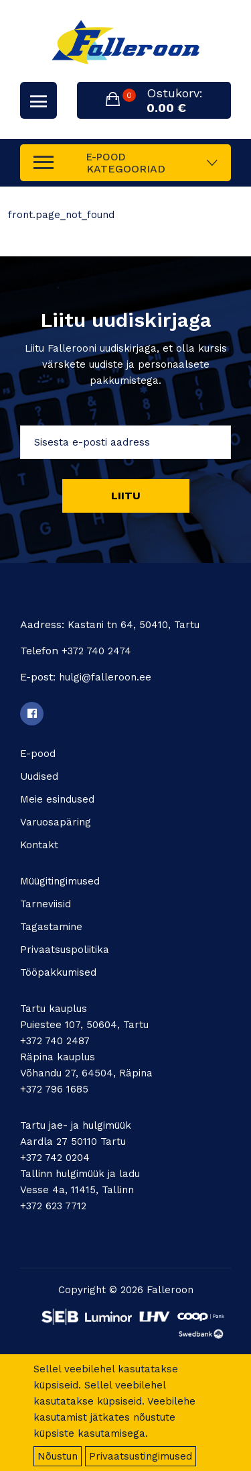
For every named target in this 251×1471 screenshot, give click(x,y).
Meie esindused (57, 799)
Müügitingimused (60, 881)
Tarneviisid (45, 904)
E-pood (38, 754)
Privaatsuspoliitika (64, 950)
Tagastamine (51, 927)
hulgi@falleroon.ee (105, 677)
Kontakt (39, 845)
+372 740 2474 (96, 651)
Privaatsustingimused (140, 1456)
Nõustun (57, 1456)
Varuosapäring (55, 822)
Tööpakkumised (58, 972)
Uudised (39, 776)
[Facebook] (32, 713)
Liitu (126, 495)
